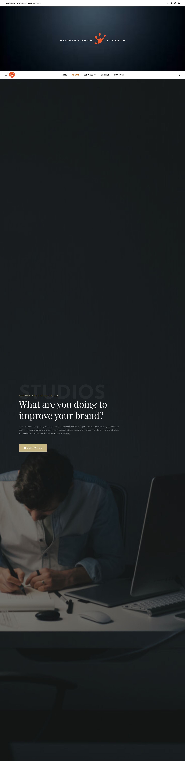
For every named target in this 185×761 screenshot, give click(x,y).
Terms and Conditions (16, 3)
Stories (105, 74)
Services (88, 74)
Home (64, 74)
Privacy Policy (35, 3)
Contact (119, 74)
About (75, 74)
